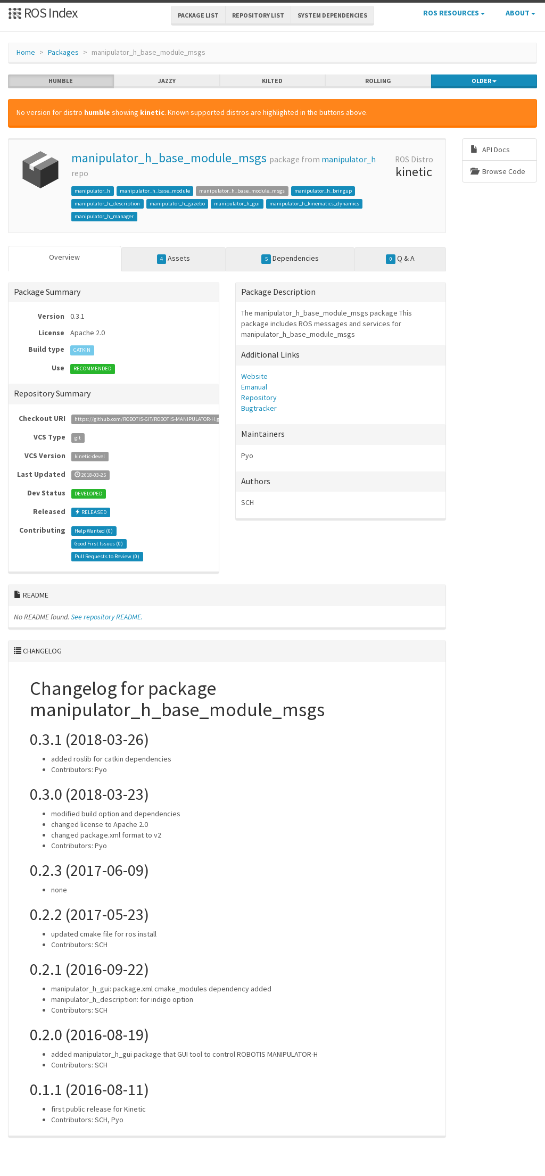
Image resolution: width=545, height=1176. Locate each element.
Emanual (254, 387)
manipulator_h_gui (237, 203)
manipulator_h (348, 159)
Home (25, 52)
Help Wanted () (94, 530)
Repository (259, 397)
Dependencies (290, 258)
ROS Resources (454, 13)
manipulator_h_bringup (323, 190)
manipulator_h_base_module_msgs (169, 158)
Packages (63, 52)
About (520, 13)
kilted (272, 81)
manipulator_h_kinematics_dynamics (314, 203)
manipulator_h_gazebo (177, 203)
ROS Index (43, 12)
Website (254, 376)
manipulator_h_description (107, 203)
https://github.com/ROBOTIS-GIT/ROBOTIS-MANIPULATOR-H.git (149, 419)
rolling (378, 81)
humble (60, 81)
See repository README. (107, 617)
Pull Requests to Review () (107, 556)
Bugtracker (259, 408)
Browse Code (497, 171)
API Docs (490, 149)
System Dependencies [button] (332, 15)
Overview (64, 257)
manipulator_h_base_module (155, 190)
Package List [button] (198, 15)
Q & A (400, 258)
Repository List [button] (258, 15)
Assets (174, 258)
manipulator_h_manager (104, 216)
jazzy (167, 81)
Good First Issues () (99, 543)
